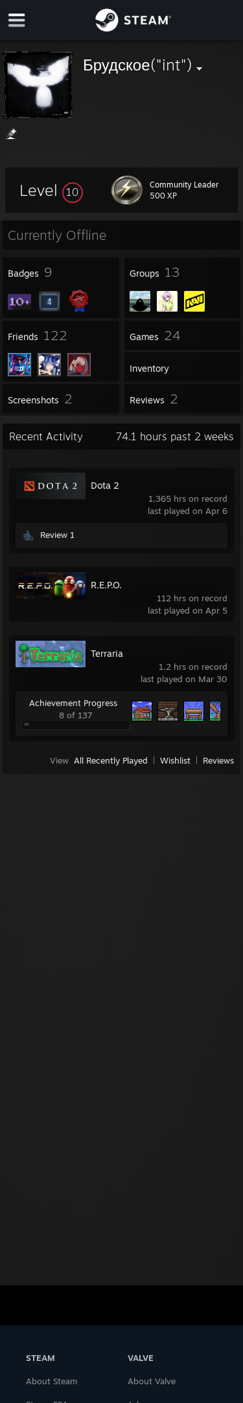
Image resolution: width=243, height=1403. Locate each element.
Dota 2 (105, 485)
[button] (51, 190)
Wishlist (175, 760)
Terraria (107, 653)
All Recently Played (111, 760)
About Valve (152, 1381)
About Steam (52, 1381)
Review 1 (57, 535)
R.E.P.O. (106, 584)
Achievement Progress (73, 703)
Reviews (218, 760)
